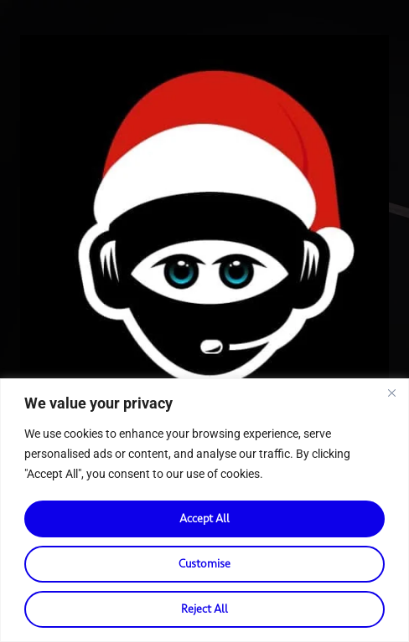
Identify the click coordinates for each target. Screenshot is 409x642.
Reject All (204, 609)
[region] (204, 510)
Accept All (204, 518)
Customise (204, 564)
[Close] (391, 393)
